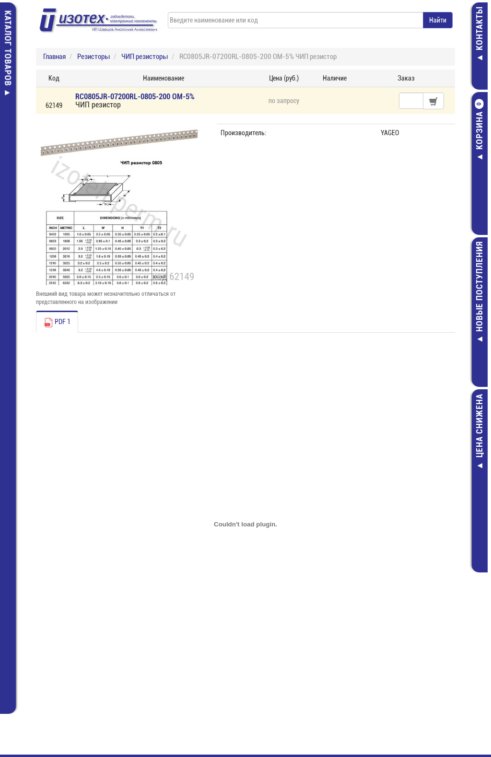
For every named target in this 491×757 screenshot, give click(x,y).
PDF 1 (57, 322)
